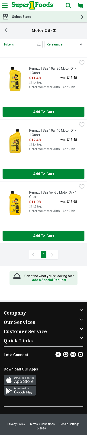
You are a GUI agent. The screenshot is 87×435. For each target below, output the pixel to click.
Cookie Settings (69, 424)
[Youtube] (80, 356)
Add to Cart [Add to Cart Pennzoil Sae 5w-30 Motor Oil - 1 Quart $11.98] (43, 236)
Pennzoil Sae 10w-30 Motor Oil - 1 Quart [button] (52, 71)
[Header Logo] (31, 5)
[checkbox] (81, 63)
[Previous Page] (34, 254)
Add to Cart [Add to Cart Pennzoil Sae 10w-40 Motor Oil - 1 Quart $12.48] (43, 174)
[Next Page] (53, 254)
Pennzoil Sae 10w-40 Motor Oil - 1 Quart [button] (52, 133)
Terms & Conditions (42, 424)
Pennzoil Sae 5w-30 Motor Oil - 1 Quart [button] (53, 195)
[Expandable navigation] (5, 5)
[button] (68, 5)
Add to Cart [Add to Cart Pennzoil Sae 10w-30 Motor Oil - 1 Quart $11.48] (43, 112)
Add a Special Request (49, 280)
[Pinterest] (65, 356)
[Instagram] (73, 356)
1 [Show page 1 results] (44, 254)
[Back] (6, 30)
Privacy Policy (16, 424)
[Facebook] (58, 356)
